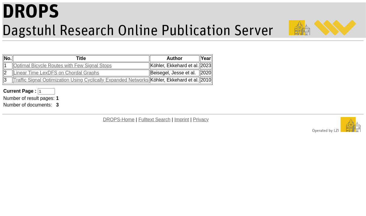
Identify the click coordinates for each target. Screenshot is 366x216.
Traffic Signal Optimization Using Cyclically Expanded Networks (81, 79)
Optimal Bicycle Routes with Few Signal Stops (63, 65)
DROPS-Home (119, 119)
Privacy (201, 119)
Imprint (181, 119)
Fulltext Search (154, 119)
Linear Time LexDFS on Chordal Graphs (56, 72)
